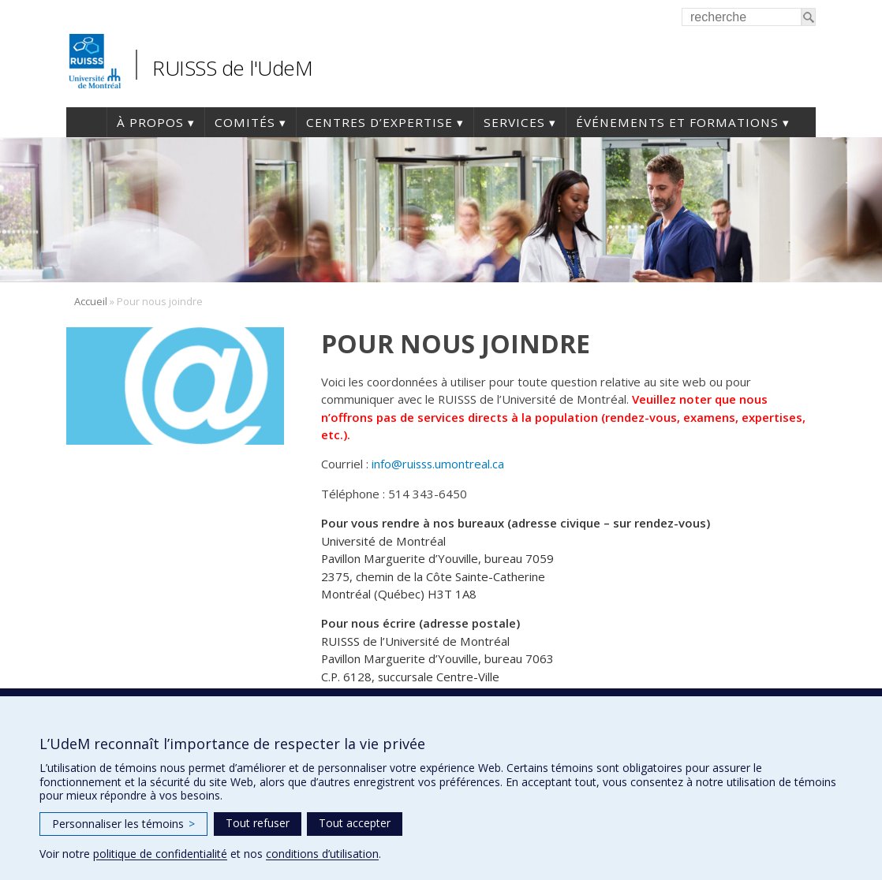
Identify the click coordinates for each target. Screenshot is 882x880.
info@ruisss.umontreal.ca (438, 464)
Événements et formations (677, 122)
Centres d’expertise (379, 122)
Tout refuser (258, 822)
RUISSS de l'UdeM (232, 68)
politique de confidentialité (160, 853)
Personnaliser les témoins (123, 823)
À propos (150, 122)
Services (514, 122)
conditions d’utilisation (322, 853)
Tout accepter (355, 822)
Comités (245, 122)
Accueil (86, 122)
